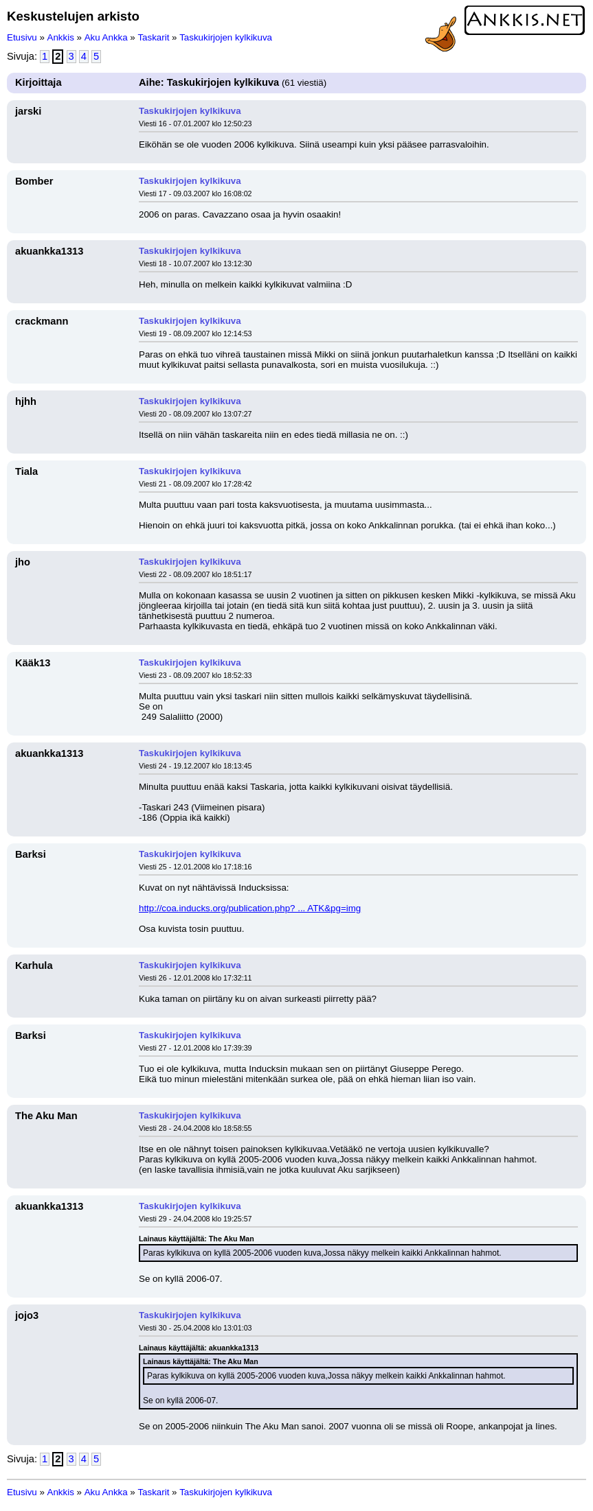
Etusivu (22, 37)
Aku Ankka (106, 37)
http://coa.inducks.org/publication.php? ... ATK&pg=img (250, 908)
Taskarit (153, 37)
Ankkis (60, 37)
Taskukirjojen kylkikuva (225, 37)
